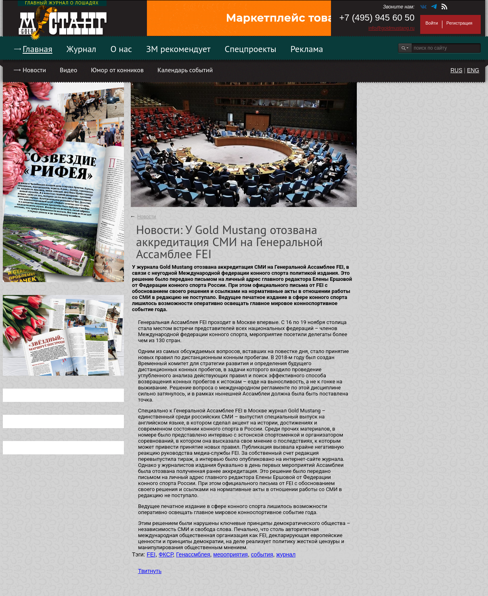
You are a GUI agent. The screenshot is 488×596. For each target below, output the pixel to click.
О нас (121, 48)
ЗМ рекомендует (178, 48)
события (262, 554)
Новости (34, 70)
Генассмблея (193, 554)
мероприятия (230, 554)
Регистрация (459, 23)
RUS (456, 70)
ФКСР (166, 554)
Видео (68, 70)
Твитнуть (149, 571)
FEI (151, 554)
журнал (285, 554)
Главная (37, 48)
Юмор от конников (117, 70)
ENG (473, 70)
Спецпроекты (250, 48)
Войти (431, 23)
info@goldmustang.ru (392, 28)
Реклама (307, 48)
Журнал (81, 48)
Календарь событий (185, 70)
